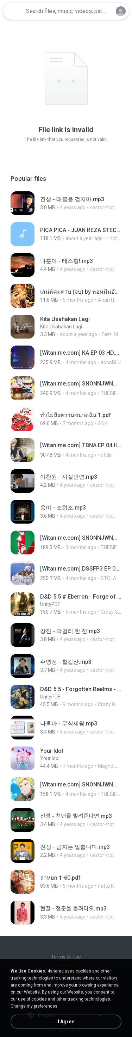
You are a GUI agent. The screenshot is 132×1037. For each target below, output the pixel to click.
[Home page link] (13, 11)
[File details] (66, 203)
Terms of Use (66, 957)
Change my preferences (34, 1006)
